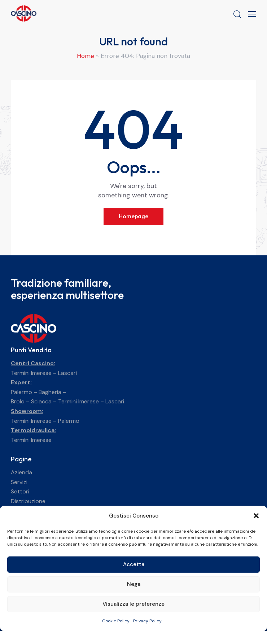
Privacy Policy (147, 621)
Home (85, 56)
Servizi (19, 482)
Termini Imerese (31, 373)
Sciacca (41, 401)
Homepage (133, 216)
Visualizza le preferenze (133, 604)
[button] (256, 515)
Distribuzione (28, 501)
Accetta (133, 564)
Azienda (21, 472)
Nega (133, 584)
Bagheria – (52, 392)
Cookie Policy (116, 621)
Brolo (18, 401)
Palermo (21, 392)
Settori (20, 491)
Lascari (67, 373)
